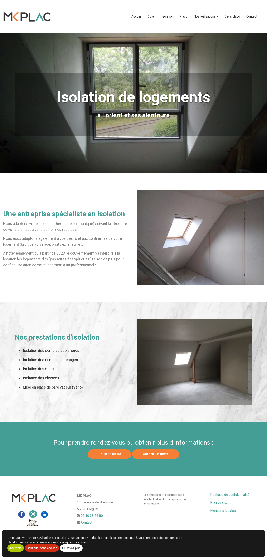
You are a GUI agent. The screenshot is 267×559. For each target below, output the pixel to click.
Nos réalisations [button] (206, 16)
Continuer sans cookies (42, 548)
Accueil (136, 16)
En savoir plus (71, 548)
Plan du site (219, 503)
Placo (184, 16)
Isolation (168, 16)
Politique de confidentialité (229, 495)
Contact (251, 16)
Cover (152, 16)
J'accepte (15, 548)
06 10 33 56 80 (109, 454)
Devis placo (232, 16)
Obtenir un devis (156, 454)
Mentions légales (223, 511)
